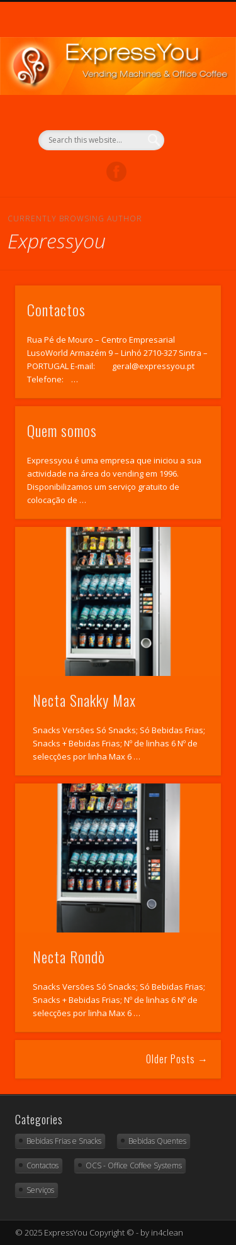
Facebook (116, 172)
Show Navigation (190, 112)
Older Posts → (177, 1058)
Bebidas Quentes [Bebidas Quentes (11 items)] (157, 1141)
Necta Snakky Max (84, 700)
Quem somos (62, 430)
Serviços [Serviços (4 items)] (40, 1190)
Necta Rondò (69, 956)
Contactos (56, 309)
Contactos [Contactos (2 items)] (42, 1165)
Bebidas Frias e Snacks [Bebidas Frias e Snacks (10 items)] (63, 1141)
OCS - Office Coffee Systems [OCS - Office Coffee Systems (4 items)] (134, 1165)
